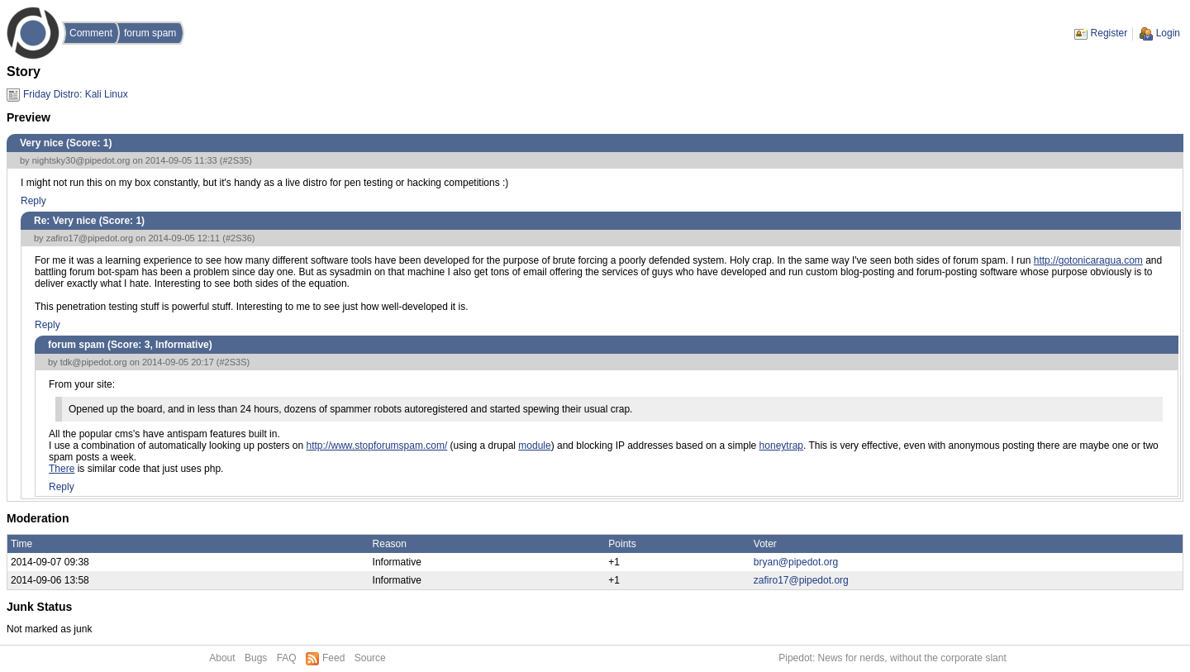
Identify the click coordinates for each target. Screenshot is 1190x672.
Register (1109, 33)
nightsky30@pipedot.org (81, 160)
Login (1168, 33)
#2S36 (239, 238)
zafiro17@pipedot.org (89, 238)
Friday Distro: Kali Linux (75, 94)
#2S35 (235, 160)
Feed (333, 658)
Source (370, 658)
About (222, 658)
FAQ (287, 658)
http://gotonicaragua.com (1088, 260)
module (534, 445)
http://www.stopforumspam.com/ (377, 445)
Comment (90, 33)
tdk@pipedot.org (93, 362)
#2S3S (233, 362)
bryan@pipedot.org (796, 562)
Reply (33, 201)
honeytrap (781, 445)
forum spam (150, 33)
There (61, 468)
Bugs (256, 658)
